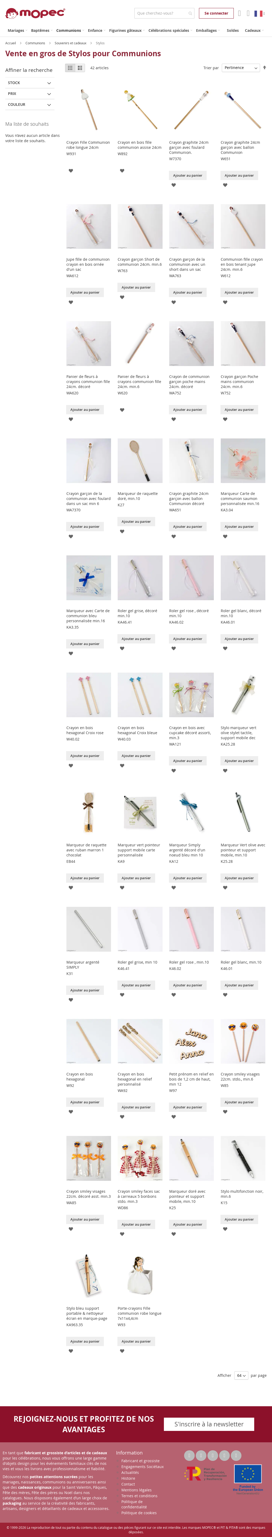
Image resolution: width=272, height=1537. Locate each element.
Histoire (128, 1478)
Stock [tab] (14, 82)
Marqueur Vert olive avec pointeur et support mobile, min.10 (243, 849)
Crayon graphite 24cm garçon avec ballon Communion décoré (189, 498)
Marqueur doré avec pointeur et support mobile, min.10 (187, 1196)
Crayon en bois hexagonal (79, 1077)
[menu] (136, 30)
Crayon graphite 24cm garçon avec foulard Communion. (189, 147)
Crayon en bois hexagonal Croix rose (85, 730)
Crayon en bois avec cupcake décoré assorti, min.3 (190, 732)
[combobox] (164, 13)
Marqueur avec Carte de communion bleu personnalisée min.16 (88, 615)
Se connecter (216, 13)
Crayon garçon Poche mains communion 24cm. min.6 (239, 381)
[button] (70, 170)
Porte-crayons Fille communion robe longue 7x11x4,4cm (140, 1313)
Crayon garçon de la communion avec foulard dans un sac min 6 (88, 498)
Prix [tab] (12, 93)
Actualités (130, 1472)
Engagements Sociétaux (142, 1466)
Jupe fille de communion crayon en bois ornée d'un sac (88, 264)
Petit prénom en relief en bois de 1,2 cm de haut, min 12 (191, 1079)
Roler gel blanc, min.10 (241, 962)
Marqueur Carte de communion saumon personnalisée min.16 (240, 498)
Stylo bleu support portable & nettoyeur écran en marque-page (86, 1313)
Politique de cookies (139, 1512)
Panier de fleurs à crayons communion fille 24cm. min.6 (139, 381)
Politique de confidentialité (134, 1504)
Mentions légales (136, 1489)
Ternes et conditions (139, 1495)
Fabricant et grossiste (140, 1460)
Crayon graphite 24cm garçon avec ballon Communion (240, 147)
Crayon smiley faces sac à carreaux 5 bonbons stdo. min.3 (139, 1196)
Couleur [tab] (16, 104)
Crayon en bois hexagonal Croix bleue (137, 730)
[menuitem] (17, 30)
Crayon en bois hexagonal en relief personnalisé (135, 1079)
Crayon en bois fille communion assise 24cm (140, 145)
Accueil (11, 43)
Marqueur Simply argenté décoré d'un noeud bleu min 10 (187, 849)
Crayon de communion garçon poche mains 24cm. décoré (189, 381)
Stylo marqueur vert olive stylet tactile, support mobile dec (238, 732)
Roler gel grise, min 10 (137, 962)
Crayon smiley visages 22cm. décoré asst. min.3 (88, 1194)
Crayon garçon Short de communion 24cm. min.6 (140, 262)
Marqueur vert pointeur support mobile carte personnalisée (139, 849)
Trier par (211, 67)
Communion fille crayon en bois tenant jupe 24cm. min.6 (242, 264)
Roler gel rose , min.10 (189, 962)
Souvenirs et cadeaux (71, 43)
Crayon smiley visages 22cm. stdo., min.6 (240, 1077)
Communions (36, 43)
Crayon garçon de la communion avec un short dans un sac (187, 264)
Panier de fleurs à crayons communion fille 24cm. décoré (88, 381)
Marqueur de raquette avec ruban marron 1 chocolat (86, 849)
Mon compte (239, 13)
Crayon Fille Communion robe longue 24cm (88, 145)
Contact (128, 1484)
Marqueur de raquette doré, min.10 (138, 496)
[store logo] (35, 13)
